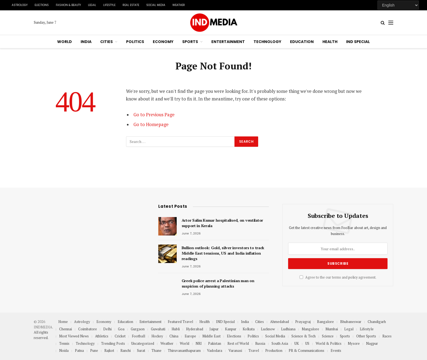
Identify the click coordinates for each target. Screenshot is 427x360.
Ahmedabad (279, 321)
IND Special (358, 41)
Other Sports (366, 336)
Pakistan (214, 343)
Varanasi (235, 350)
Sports (190, 41)
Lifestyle (109, 5)
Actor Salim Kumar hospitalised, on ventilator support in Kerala (222, 223)
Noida (64, 350)
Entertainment (228, 41)
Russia (260, 343)
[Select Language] (398, 5)
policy (353, 277)
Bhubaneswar (350, 321)
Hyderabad (194, 329)
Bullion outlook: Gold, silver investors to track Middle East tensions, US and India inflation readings (223, 253)
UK (296, 343)
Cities (106, 41)
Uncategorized (142, 343)
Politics (135, 41)
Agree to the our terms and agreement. (338, 277)
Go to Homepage (151, 124)
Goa (121, 329)
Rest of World (238, 343)
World (64, 41)
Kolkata (249, 329)
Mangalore (310, 329)
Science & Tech (303, 336)
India (86, 41)
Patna (79, 350)
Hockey (157, 336)
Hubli (176, 329)
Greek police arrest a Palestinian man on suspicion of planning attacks (218, 283)
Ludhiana (288, 329)
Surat (141, 350)
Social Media (155, 5)
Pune (94, 350)
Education (302, 41)
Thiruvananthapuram (184, 350)
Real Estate (131, 5)
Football (138, 336)
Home (63, 321)
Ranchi (125, 350)
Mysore (354, 343)
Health (329, 41)
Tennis (64, 343)
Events (336, 350)
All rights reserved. (41, 335)
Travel (253, 350)
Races (387, 336)
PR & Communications (306, 350)
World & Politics (328, 343)
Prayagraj (303, 321)
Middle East (211, 336)
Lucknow (268, 329)
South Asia (280, 343)
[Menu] (390, 23)
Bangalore (325, 321)
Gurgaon (138, 329)
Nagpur (372, 343)
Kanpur (230, 329)
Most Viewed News (74, 336)
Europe (190, 336)
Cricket (120, 336)
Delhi (107, 329)
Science (328, 336)
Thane (156, 350)
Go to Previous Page (154, 115)
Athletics (101, 336)
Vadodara (214, 350)
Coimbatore (87, 329)
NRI (199, 343)
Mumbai (331, 329)
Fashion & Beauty (68, 5)
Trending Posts (113, 343)
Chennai (65, 329)
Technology (267, 41)
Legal (92, 5)
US (307, 343)
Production (273, 350)
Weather (178, 5)
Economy (163, 41)
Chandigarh (377, 321)
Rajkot (109, 350)
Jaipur (214, 329)
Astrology (20, 5)
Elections (42, 5)
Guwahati (158, 329)
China (173, 336)
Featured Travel (180, 321)
